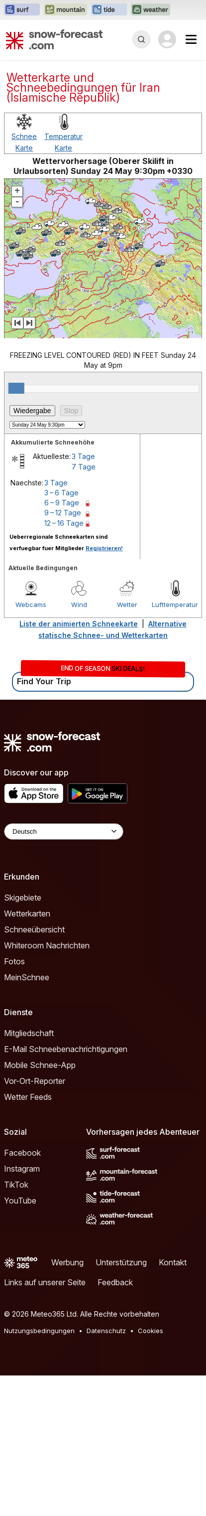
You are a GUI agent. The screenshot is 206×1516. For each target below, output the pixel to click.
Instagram (22, 1169)
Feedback (115, 1282)
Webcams (30, 604)
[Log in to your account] (167, 39)
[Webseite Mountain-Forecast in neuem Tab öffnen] (65, 9)
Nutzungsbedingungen (39, 1331)
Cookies (150, 1331)
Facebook (22, 1153)
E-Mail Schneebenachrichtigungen (65, 1049)
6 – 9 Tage (61, 502)
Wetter (127, 604)
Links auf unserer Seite (45, 1282)
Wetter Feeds (28, 1097)
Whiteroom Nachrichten (47, 945)
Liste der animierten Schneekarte (78, 623)
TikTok (16, 1185)
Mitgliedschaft (29, 1033)
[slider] (16, 388)
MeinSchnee (26, 977)
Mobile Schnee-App (40, 1065)
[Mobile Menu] (191, 39)
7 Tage (84, 466)
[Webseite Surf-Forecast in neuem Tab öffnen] (22, 9)
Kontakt (173, 1262)
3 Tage (83, 456)
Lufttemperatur (175, 604)
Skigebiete (22, 898)
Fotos (14, 961)
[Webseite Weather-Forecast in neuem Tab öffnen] (150, 9)
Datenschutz (106, 1331)
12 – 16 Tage (64, 523)
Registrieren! (104, 548)
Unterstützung (121, 1262)
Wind (79, 604)
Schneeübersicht (34, 929)
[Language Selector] (63, 831)
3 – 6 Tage (61, 492)
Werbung (67, 1262)
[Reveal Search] (141, 39)
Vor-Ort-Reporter (34, 1081)
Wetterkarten (27, 913)
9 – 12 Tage (62, 512)
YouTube (20, 1201)
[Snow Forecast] (54, 39)
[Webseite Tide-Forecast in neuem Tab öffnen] (109, 9)
